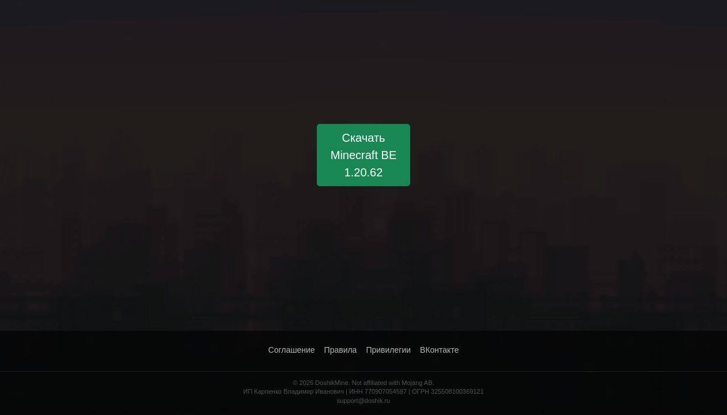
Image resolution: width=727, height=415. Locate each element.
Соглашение (291, 349)
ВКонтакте (439, 349)
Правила (340, 349)
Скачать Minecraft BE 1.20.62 (363, 155)
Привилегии (388, 349)
